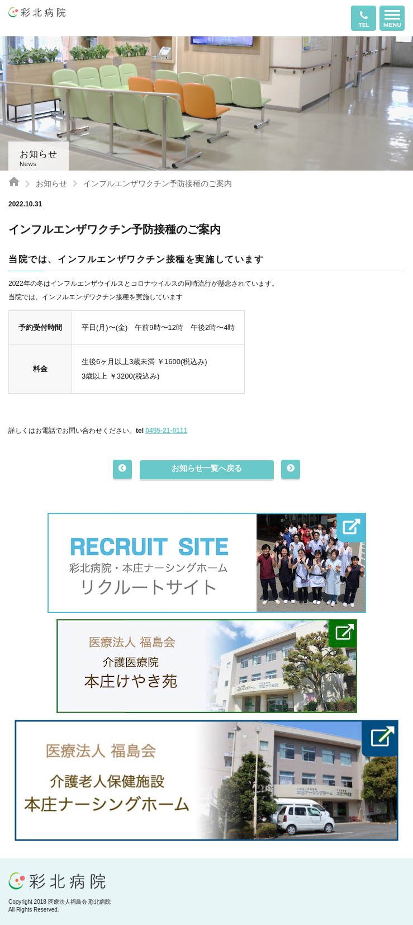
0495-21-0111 (166, 431)
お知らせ (51, 183)
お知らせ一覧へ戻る (207, 468)
